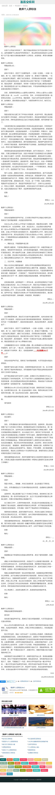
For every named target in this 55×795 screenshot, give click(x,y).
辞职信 (25, 6)
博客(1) (11, 763)
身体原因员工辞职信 (8, 753)
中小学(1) (23, 759)
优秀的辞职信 (6, 747)
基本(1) (45, 759)
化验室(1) (35, 766)
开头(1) (10, 759)
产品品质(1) (33, 763)
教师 (8, 681)
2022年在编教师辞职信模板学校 (38, 741)
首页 (10, 6)
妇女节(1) (38, 759)
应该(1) (3, 759)
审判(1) (10, 770)
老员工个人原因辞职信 (9, 750)
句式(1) (16, 759)
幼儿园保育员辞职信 (34, 738)
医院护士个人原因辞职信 (10, 741)
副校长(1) (42, 763)
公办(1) (23, 770)
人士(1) (49, 763)
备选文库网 (25, 779)
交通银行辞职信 (33, 753)
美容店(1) (44, 770)
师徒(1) (16, 770)
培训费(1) (36, 770)
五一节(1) (4, 763)
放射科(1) (24, 763)
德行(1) (49, 766)
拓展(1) (3, 770)
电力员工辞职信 (7, 738)
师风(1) (42, 766)
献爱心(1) (4, 766)
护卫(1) (30, 759)
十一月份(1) (26, 766)
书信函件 (18, 6)
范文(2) (29, 770)
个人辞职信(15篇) (33, 747)
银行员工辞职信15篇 (8, 744)
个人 (13, 681)
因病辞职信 (31, 750)
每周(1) (17, 763)
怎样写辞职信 (32, 744)
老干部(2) (18, 766)
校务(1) (11, 766)
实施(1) (3, 774)
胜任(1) (10, 774)
